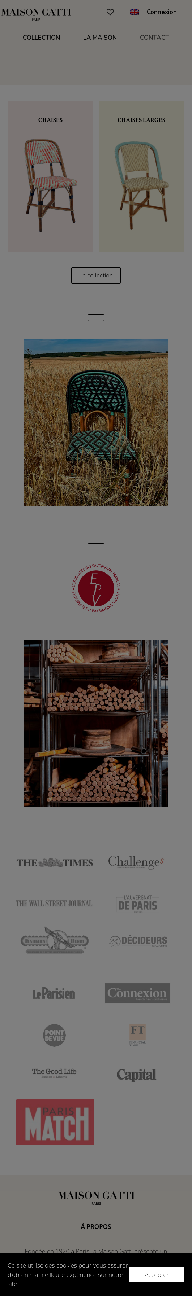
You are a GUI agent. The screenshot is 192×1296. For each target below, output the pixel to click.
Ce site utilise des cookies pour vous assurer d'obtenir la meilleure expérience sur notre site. (68, 1274)
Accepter (157, 1274)
